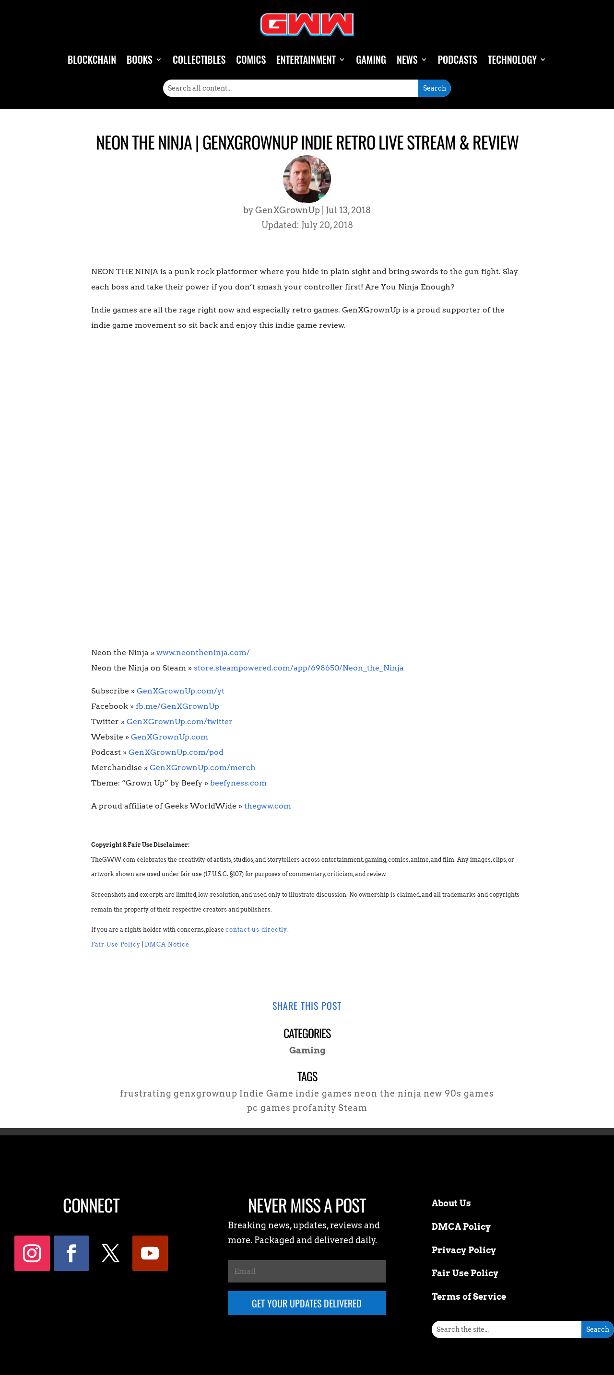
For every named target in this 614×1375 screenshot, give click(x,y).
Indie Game (266, 1093)
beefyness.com (238, 782)
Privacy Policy (464, 1250)
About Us (451, 1203)
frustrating (146, 1093)
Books (140, 59)
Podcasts (457, 59)
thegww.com (267, 805)
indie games (323, 1093)
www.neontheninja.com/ (203, 652)
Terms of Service (469, 1297)
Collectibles (199, 59)
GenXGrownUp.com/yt (180, 690)
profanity (314, 1108)
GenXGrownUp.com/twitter (180, 721)
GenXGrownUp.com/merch (203, 767)
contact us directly (256, 929)
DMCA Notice (167, 944)
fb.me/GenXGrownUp (177, 706)
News (407, 59)
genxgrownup (205, 1093)
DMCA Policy (461, 1227)
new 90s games (459, 1093)
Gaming (371, 59)
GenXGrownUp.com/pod (176, 752)
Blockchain (92, 59)
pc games (269, 1108)
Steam (352, 1108)
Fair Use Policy (116, 944)
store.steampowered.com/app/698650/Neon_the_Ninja (299, 667)
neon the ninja (388, 1093)
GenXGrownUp (287, 210)
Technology (512, 59)
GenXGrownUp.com (169, 736)
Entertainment (306, 59)
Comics (251, 59)
